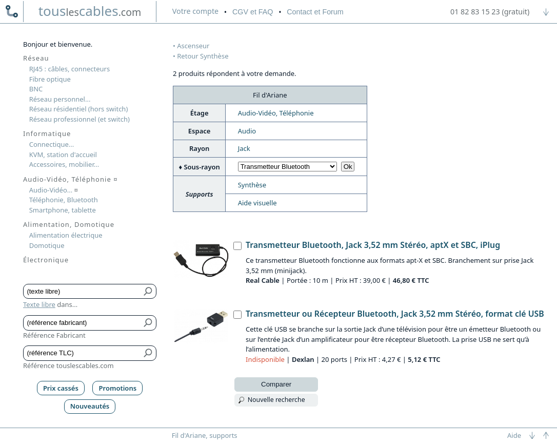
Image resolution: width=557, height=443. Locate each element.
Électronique (46, 259)
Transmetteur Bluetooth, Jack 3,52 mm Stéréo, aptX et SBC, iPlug (373, 245)
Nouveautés (90, 406)
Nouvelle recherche (276, 399)
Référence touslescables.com (68, 365)
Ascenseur (193, 45)
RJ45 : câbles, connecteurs (69, 68)
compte (195, 11)
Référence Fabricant (54, 335)
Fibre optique (50, 79)
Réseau (36, 58)
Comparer (276, 384)
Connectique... (51, 144)
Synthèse (252, 184)
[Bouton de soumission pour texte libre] (148, 291)
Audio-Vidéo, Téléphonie (276, 113)
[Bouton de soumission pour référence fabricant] (148, 323)
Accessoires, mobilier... (64, 164)
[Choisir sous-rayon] (287, 166)
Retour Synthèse (202, 56)
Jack (244, 148)
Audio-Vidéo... (53, 190)
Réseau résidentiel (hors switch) (78, 108)
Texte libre (39, 304)
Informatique (47, 133)
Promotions (118, 388)
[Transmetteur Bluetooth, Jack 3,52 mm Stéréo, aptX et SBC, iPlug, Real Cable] (237, 246)
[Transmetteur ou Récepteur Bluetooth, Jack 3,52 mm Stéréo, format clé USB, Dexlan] (237, 315)
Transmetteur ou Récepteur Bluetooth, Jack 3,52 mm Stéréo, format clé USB (395, 313)
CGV (252, 12)
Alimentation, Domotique (68, 224)
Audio (247, 131)
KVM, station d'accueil (63, 154)
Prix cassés (60, 388)
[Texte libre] (82, 291)
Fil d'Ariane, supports (204, 435)
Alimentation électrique (66, 235)
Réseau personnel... (60, 99)
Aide (514, 435)
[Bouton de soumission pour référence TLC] (148, 353)
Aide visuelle (257, 202)
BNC (36, 88)
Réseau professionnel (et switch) (79, 119)
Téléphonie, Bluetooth (63, 199)
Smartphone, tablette (62, 210)
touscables (90, 11)
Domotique (47, 245)
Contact (315, 12)
